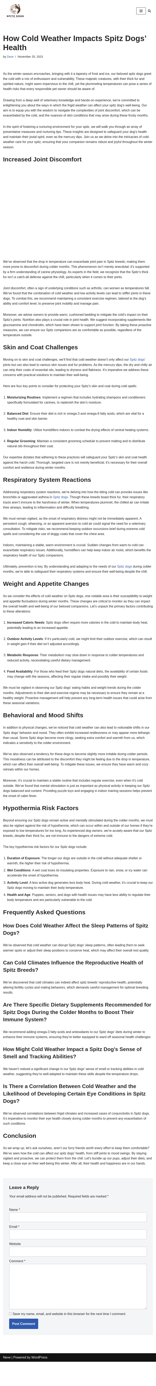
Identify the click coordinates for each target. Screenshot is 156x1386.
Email (14, 1250)
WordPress (39, 1381)
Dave (10, 56)
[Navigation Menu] (141, 10)
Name (14, 1233)
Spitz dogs (139, 361)
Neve (7, 1381)
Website (15, 1267)
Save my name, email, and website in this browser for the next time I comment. (69, 1338)
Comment (17, 1284)
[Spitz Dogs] (15, 11)
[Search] (149, 10)
